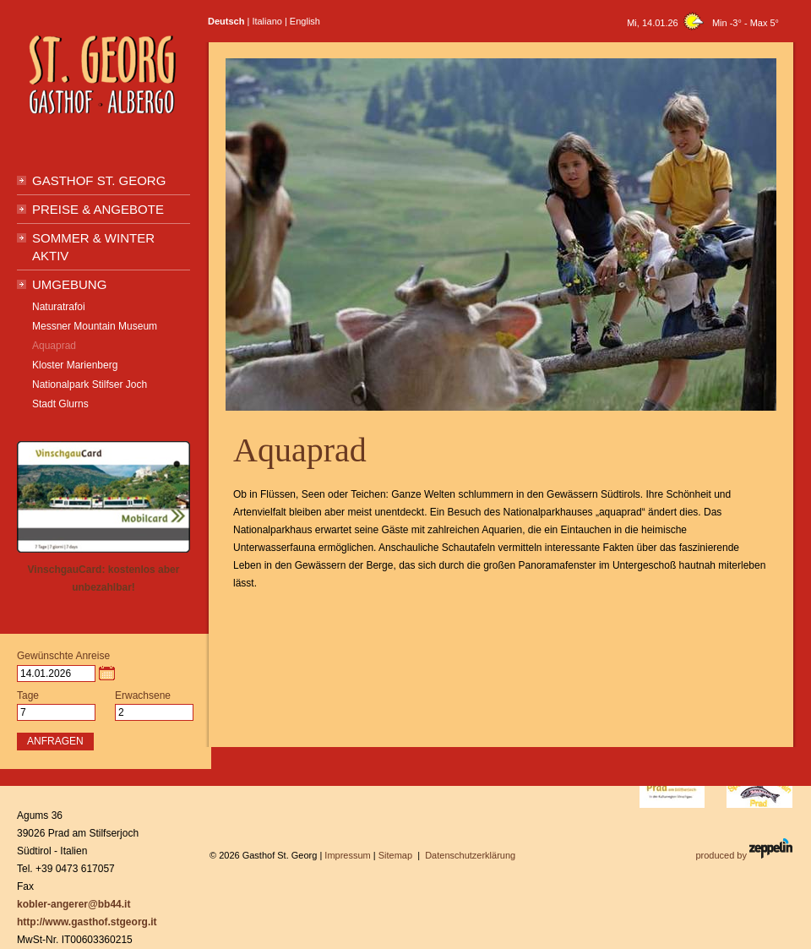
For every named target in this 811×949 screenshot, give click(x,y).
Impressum (347, 855)
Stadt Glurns (60, 404)
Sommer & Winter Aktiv (93, 247)
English (305, 21)
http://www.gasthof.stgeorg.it (87, 922)
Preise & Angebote (98, 209)
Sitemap (395, 855)
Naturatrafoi (58, 307)
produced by (743, 849)
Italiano (266, 21)
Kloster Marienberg (74, 365)
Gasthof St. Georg (99, 180)
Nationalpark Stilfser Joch (89, 384)
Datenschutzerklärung (470, 855)
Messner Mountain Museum (94, 326)
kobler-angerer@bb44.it (73, 904)
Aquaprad (54, 346)
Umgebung (69, 284)
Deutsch (226, 21)
